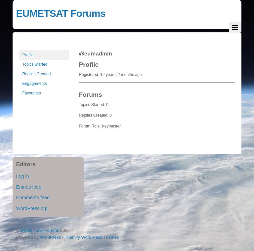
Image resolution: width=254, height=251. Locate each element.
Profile (27, 55)
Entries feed (28, 187)
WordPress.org (32, 208)
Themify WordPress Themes (92, 237)
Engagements (34, 83)
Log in (22, 176)
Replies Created (36, 74)
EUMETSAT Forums (40, 230)
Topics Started (34, 64)
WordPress (50, 237)
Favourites (31, 93)
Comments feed (33, 197)
